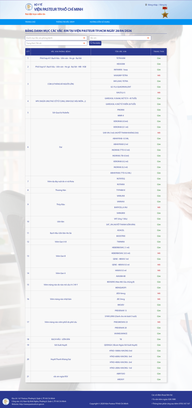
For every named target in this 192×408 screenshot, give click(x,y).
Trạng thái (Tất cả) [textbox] (33, 43)
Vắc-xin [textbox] (93, 38)
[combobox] (56, 38)
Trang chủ (30, 22)
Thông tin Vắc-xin (65, 22)
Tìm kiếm (95, 43)
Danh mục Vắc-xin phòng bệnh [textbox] (39, 38)
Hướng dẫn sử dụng (100, 22)
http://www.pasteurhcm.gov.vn (31, 404)
